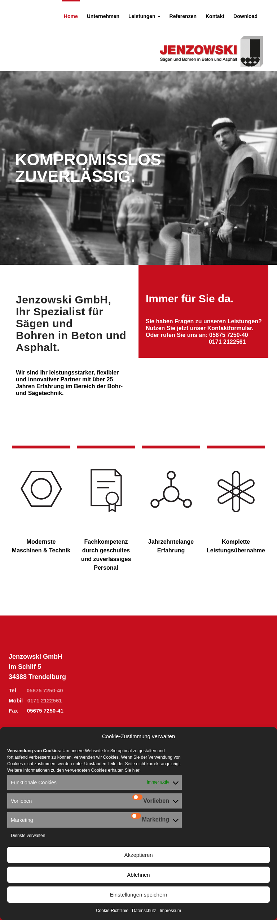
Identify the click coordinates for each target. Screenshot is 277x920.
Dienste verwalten (28, 835)
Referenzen (183, 16)
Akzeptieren (138, 855)
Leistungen (144, 16)
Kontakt (215, 16)
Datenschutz (144, 910)
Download (245, 16)
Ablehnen (138, 875)
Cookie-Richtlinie (112, 910)
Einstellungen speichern (138, 894)
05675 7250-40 (228, 335)
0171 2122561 (44, 700)
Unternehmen (103, 16)
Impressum (170, 910)
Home (71, 16)
